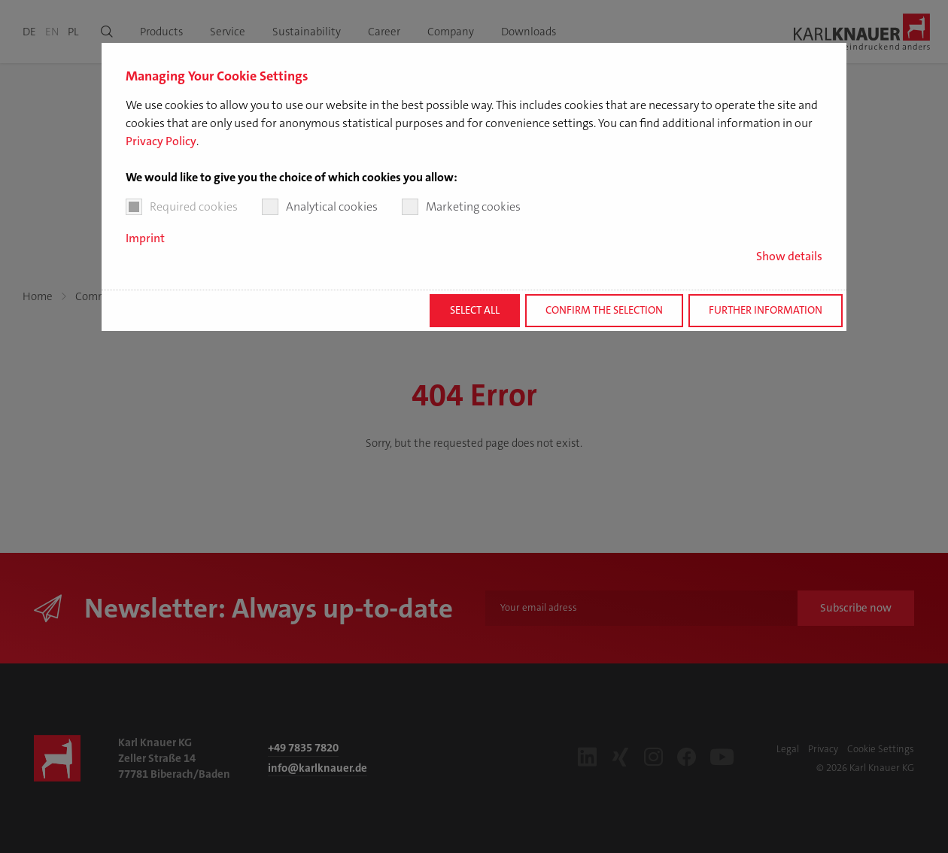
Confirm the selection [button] (604, 310)
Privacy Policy (161, 141)
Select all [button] (475, 310)
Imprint (145, 238)
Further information (765, 310)
